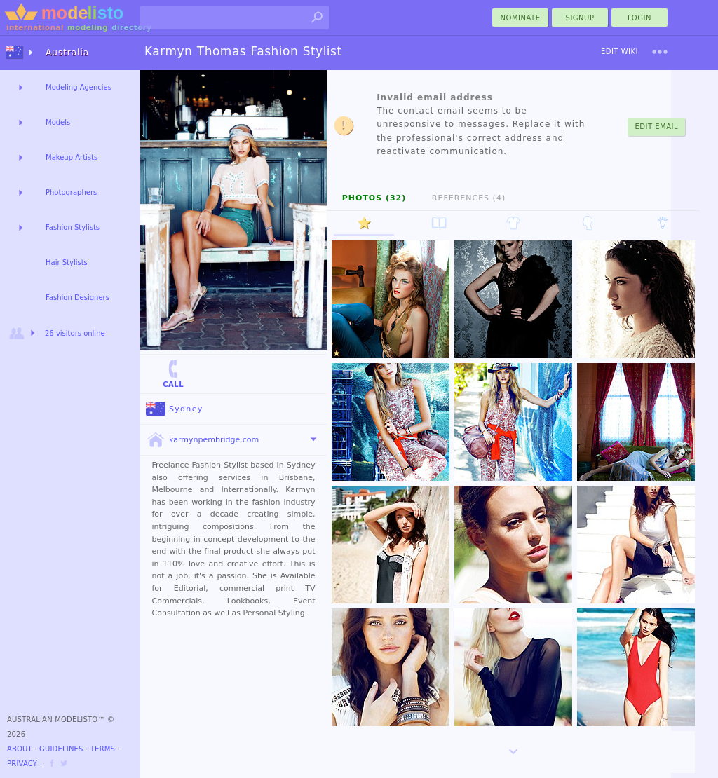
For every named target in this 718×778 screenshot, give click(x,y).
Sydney (174, 409)
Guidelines (61, 749)
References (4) (469, 198)
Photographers (71, 192)
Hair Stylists (67, 262)
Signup (580, 18)
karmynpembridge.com (202, 440)
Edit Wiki (619, 51)
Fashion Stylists (73, 227)
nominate (521, 18)
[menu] (660, 52)
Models (58, 122)
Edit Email (656, 126)
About (19, 749)
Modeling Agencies (78, 87)
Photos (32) (374, 198)
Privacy (22, 763)
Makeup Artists (71, 157)
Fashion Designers (77, 297)
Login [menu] (639, 18)
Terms (102, 749)
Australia (67, 52)
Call (173, 373)
